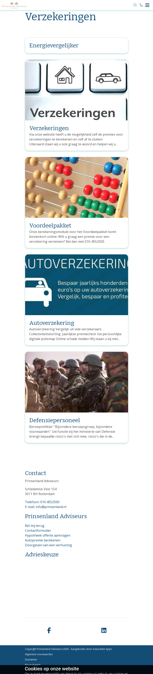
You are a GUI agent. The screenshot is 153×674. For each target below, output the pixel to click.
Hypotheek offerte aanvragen (47, 535)
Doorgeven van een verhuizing (48, 545)
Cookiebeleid (32, 670)
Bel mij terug (34, 525)
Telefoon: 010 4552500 (42, 502)
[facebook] (49, 630)
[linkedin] (104, 630)
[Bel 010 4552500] (141, 5)
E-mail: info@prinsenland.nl (45, 507)
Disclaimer (31, 659)
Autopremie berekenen (42, 540)
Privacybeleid (32, 665)
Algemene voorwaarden (39, 654)
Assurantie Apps (102, 649)
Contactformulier (38, 530)
